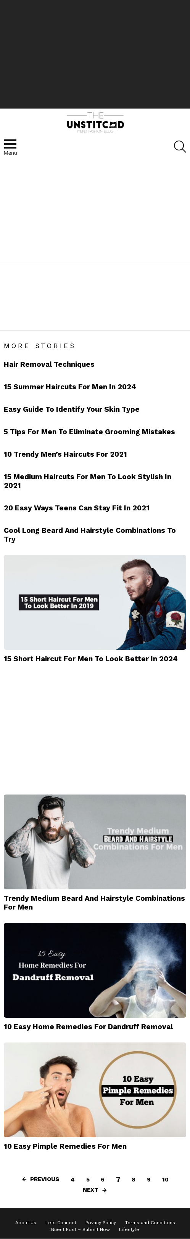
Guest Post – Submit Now (80, 1229)
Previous (44, 1179)
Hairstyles (87, 319)
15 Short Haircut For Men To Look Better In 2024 (91, 658)
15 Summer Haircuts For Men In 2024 (70, 386)
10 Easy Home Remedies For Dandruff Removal (88, 1026)
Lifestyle (129, 1229)
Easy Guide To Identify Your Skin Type (72, 409)
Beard (15, 319)
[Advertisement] (95, 53)
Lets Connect (60, 1222)
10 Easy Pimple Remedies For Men (65, 1146)
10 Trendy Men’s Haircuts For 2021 (65, 454)
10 (165, 1179)
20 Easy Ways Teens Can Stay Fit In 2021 (77, 508)
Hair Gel (57, 319)
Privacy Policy (100, 1222)
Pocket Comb (124, 319)
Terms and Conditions (150, 1222)
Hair (35, 319)
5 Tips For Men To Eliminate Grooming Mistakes (89, 431)
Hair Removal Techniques (49, 364)
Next (90, 1189)
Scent (155, 319)
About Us (25, 1222)
